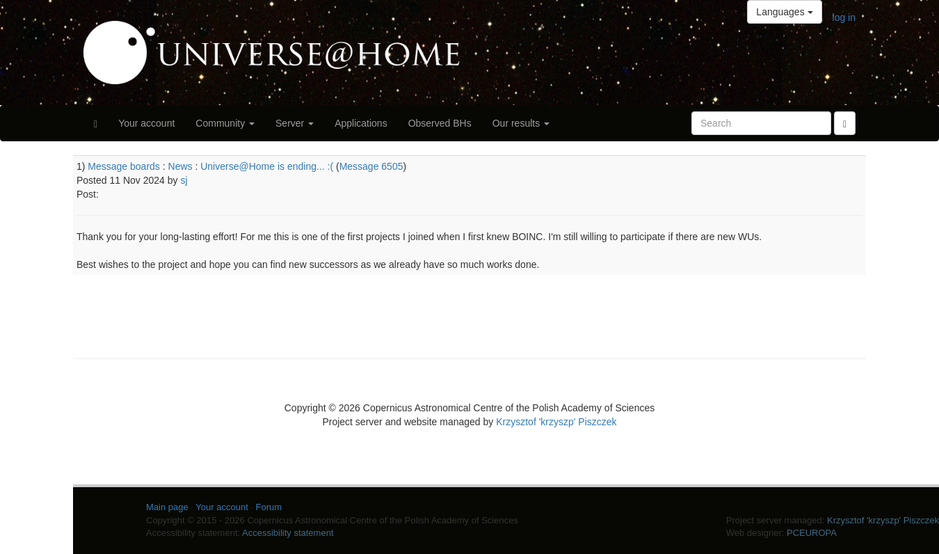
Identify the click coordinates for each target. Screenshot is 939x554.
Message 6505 (371, 166)
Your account (146, 123)
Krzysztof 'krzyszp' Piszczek (556, 421)
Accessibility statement (288, 533)
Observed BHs (440, 123)
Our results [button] (520, 123)
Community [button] (225, 123)
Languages (784, 11)
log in (844, 17)
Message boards (124, 166)
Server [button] (294, 123)
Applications (361, 123)
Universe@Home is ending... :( (266, 166)
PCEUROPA (812, 533)
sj (183, 180)
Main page (167, 507)
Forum (269, 507)
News (180, 166)
